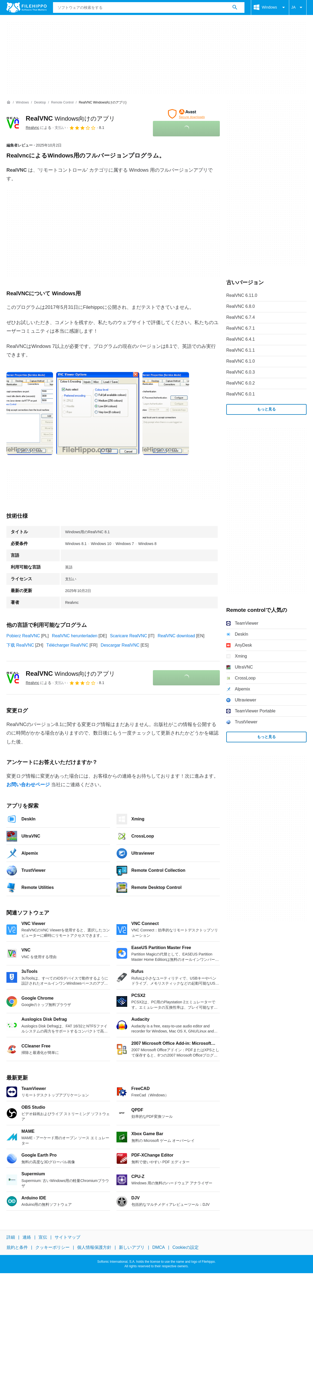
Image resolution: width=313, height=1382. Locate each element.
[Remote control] (62, 102)
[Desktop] (40, 102)
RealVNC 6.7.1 (240, 328)
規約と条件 (17, 1247)
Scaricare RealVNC (128, 636)
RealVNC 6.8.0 (240, 306)
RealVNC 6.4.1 (240, 339)
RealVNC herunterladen (74, 636)
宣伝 (43, 1237)
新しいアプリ (132, 1247)
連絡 (26, 1237)
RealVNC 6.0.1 (240, 394)
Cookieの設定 (185, 1247)
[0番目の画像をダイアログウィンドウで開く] (29, 413)
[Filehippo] (26, 7)
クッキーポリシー (52, 1247)
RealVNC (70, 118)
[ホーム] (8, 102)
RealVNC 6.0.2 (240, 383)
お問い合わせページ (28, 784)
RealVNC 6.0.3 (240, 372)
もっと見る (266, 409)
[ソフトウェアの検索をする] (234, 7)
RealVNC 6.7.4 (240, 317)
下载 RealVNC (20, 645)
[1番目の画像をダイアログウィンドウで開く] (97, 413)
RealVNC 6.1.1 (240, 350)
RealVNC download (176, 636)
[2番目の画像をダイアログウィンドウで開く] (165, 413)
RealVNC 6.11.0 (241, 295)
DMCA (158, 1247)
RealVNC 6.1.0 (240, 361)
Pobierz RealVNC (23, 636)
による (38, 127)
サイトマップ (67, 1237)
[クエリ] (148, 7)
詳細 (10, 1237)
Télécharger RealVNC (67, 645)
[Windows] (22, 102)
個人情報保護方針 (94, 1247)
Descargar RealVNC (120, 645)
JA (297, 7)
